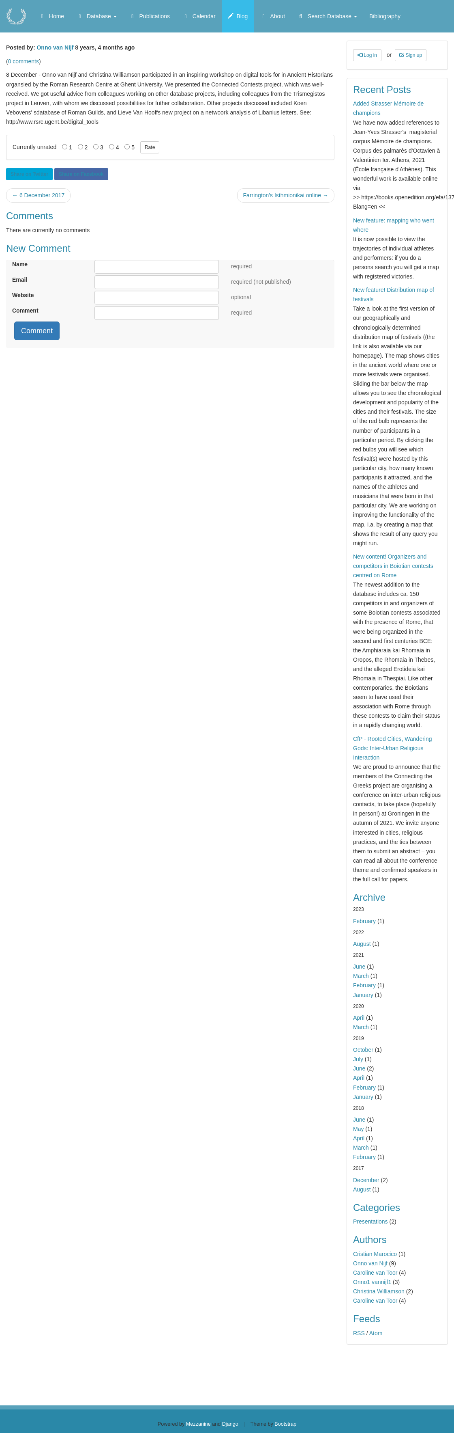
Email (19, 279)
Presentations (370, 1221)
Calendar (199, 16)
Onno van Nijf (54, 47)
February (364, 921)
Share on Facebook (81, 174)
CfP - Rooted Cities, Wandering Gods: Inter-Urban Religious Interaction (392, 748)
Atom (376, 1333)
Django (230, 1424)
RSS (359, 1333)
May (358, 1129)
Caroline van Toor (375, 1272)
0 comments (23, 61)
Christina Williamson (379, 1291)
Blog (238, 16)
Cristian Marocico (375, 1254)
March (361, 976)
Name (20, 264)
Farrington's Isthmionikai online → (285, 195)
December (366, 1180)
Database (96, 16)
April (358, 1017)
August (362, 944)
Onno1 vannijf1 (372, 1282)
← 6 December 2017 (38, 195)
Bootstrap (285, 1424)
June (359, 966)
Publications (149, 16)
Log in (367, 55)
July (358, 1059)
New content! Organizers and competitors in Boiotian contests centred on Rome (393, 565)
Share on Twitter (29, 174)
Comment (25, 310)
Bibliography (384, 16)
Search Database (327, 16)
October (363, 1050)
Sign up (410, 55)
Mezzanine (198, 1424)
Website (23, 295)
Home (51, 16)
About (272, 16)
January (363, 995)
